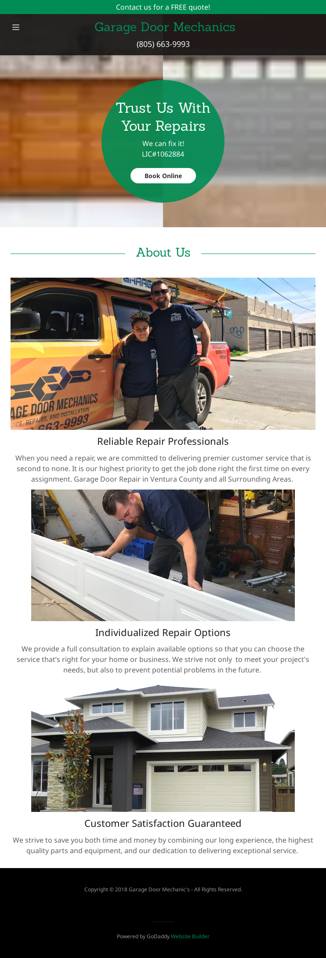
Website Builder (190, 936)
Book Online (163, 176)
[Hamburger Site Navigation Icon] (16, 27)
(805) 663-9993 (163, 44)
